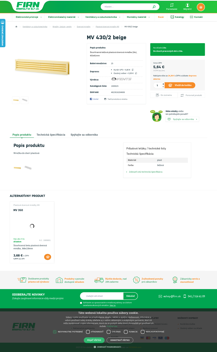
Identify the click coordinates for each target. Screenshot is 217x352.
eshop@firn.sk (170, 296)
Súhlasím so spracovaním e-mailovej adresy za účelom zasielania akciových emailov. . (106, 304)
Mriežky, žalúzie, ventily (62, 26)
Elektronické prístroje (29, 17)
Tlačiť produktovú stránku (115, 99)
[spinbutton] (157, 85)
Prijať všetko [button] (94, 340)
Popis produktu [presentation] (22, 134)
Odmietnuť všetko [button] (120, 340)
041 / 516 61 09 (194, 296)
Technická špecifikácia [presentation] (51, 134)
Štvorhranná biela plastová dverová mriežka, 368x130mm (30, 247)
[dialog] (108, 330)
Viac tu (113, 305)
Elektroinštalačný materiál (63, 17)
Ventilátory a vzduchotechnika (103, 17)
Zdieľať (94, 99)
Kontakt (196, 17)
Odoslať (130, 296)
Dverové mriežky (83, 26)
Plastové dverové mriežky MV (107, 26)
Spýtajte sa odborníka (182, 119)
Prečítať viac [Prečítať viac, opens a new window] (112, 326)
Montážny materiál (138, 17)
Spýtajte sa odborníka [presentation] (84, 134)
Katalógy (177, 17)
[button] (108, 346)
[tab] (22, 135)
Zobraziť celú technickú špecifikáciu (144, 172)
